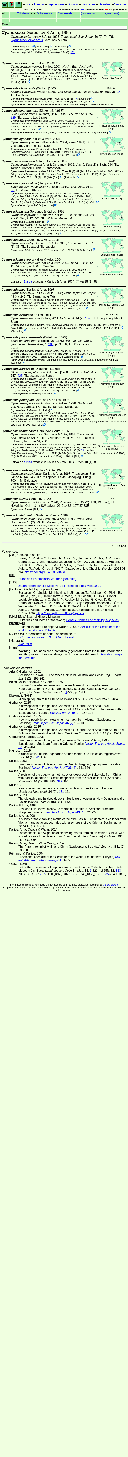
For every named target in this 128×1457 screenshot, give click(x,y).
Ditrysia (73, 4)
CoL (28, 46)
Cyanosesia (65, 13)
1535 (105, 874)
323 (118, 870)
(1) (65, 49)
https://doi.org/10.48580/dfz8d (44, 572)
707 (42, 874)
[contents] (69, 579)
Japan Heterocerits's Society (37, 585)
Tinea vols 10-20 (90, 585)
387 (59, 781)
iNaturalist (42, 46)
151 (61, 791)
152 (73, 52)
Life (27, 4)
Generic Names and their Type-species (92, 620)
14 (119, 91)
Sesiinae (120, 4)
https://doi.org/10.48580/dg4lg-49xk (60, 613)
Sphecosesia (44, 13)
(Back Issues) (68, 585)
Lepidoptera (56, 4)
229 (13, 117)
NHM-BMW (61, 46)
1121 (72, 874)
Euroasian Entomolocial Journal (39, 579)
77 (75, 98)
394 (83, 450)
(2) (81, 36)
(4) (73, 132)
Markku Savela (110, 885)
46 (37, 757)
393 (50, 344)
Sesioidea (88, 4)
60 (12, 190)
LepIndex (84, 98)
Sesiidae (104, 4)
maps (118, 78)
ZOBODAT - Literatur (62, 637)
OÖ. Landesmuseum (32, 637)
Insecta (39, 4)
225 (20, 375)
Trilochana (23, 13)
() (88, 13)
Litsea (28, 281)
